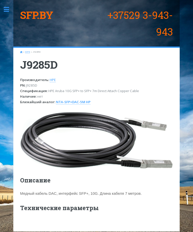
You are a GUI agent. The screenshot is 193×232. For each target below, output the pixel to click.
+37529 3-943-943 (140, 23)
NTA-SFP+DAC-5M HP (73, 102)
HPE (27, 52)
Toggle (9, 9)
